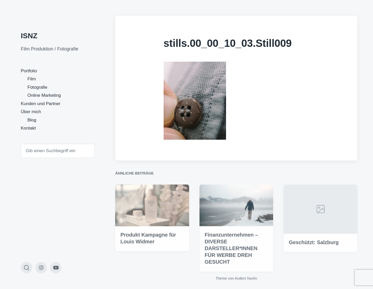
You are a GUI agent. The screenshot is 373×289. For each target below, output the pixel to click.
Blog (32, 120)
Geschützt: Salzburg (313, 250)
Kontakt (28, 128)
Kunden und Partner (40, 103)
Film (32, 78)
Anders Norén (246, 278)
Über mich (31, 111)
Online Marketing (44, 95)
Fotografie (38, 87)
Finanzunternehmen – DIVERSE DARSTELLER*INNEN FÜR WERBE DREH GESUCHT (231, 255)
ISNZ (29, 36)
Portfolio (29, 70)
